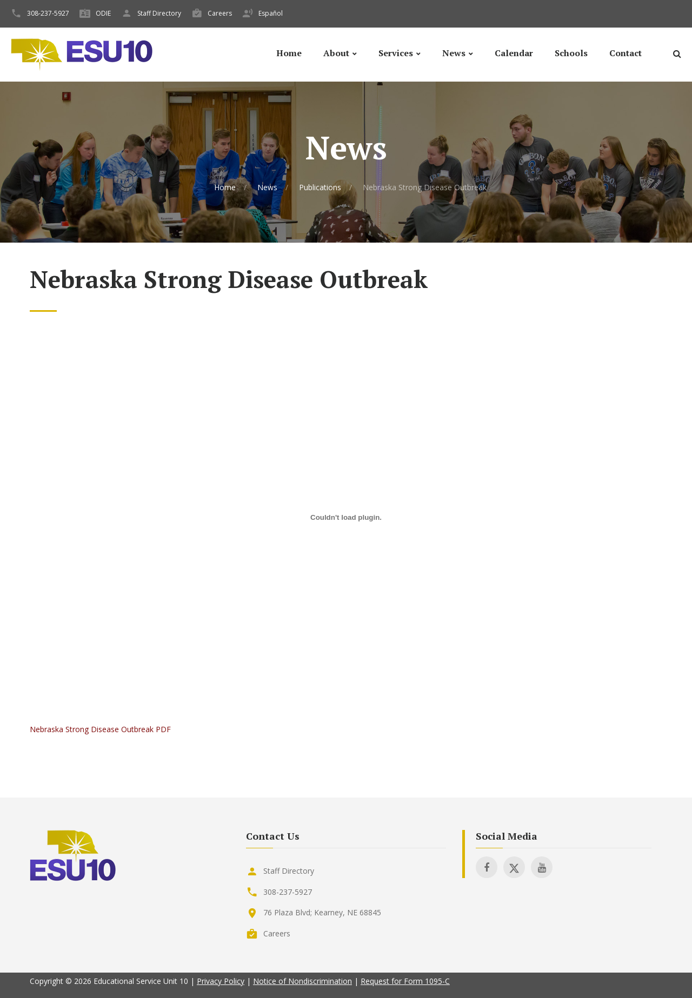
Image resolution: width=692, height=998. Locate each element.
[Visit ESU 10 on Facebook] (486, 867)
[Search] (677, 55)
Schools (571, 53)
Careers (220, 13)
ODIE (103, 13)
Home (289, 53)
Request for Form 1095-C (405, 981)
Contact (625, 53)
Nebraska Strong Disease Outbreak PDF (100, 729)
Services (395, 53)
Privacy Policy (220, 981)
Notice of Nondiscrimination (302, 981)
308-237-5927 (48, 13)
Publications (320, 187)
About (336, 53)
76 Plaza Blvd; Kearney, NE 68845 (322, 912)
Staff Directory (159, 13)
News (453, 53)
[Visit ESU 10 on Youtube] (542, 867)
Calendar (514, 53)
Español (270, 13)
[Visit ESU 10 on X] (514, 867)
